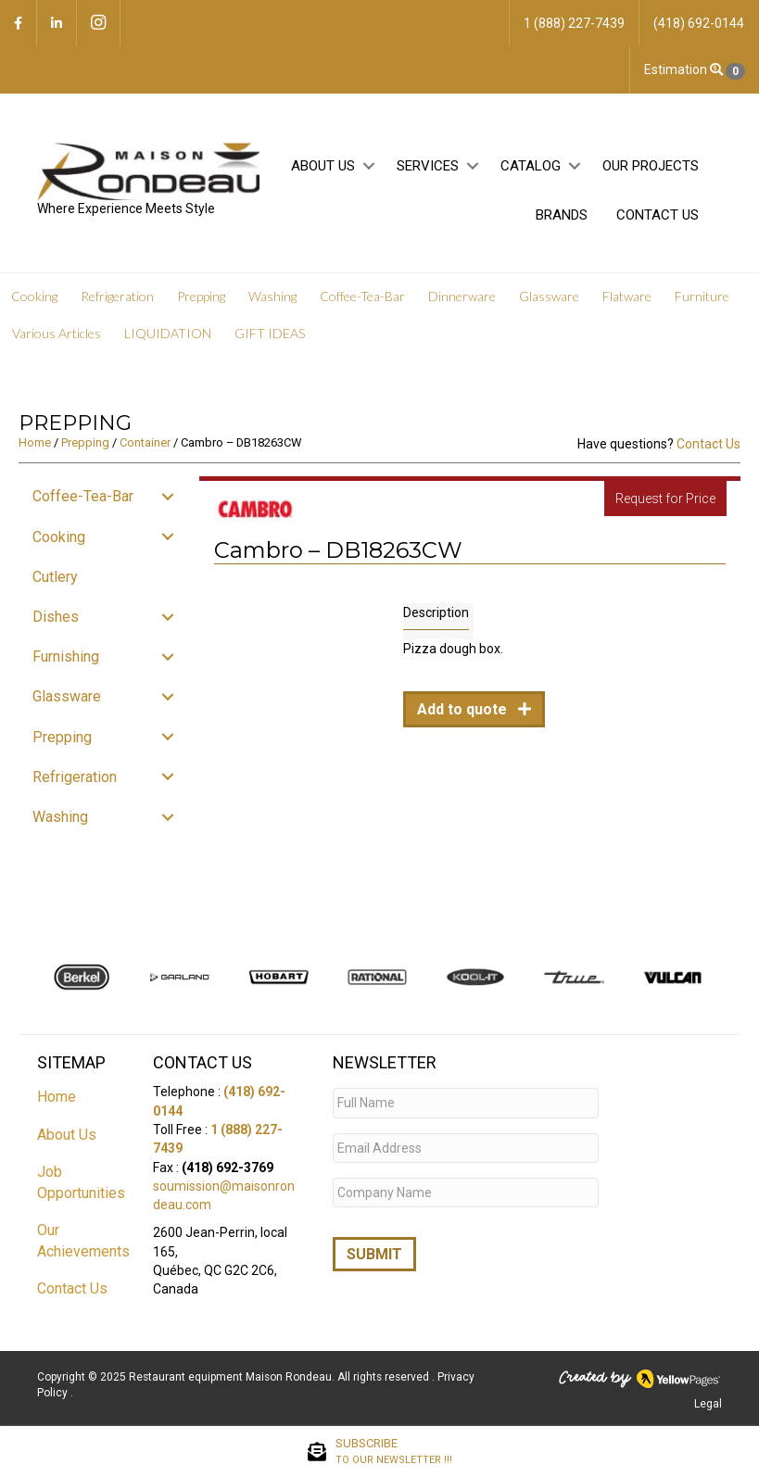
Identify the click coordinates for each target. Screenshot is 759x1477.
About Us (323, 166)
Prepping (201, 296)
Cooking (34, 296)
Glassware (549, 296)
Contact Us (657, 215)
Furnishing (65, 656)
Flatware (626, 296)
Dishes (55, 616)
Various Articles (56, 333)
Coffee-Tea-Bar (362, 296)
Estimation (694, 70)
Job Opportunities (81, 1182)
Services (428, 166)
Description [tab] (436, 612)
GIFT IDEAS (269, 333)
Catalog (530, 166)
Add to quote (464, 709)
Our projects (650, 166)
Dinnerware (462, 296)
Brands (562, 215)
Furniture (702, 296)
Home (35, 442)
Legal (708, 1403)
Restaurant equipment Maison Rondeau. (232, 1376)
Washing (272, 296)
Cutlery (55, 577)
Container (145, 442)
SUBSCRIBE (393, 1452)
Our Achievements (83, 1240)
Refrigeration (117, 296)
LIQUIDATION (167, 333)
